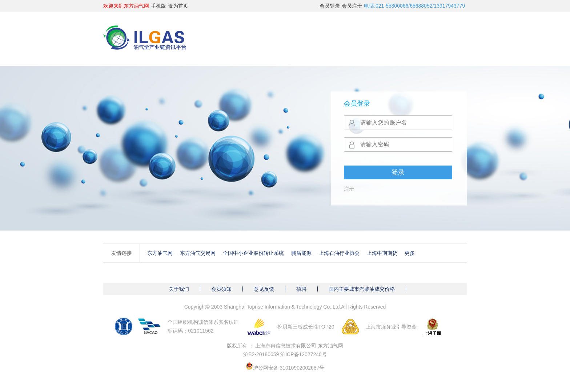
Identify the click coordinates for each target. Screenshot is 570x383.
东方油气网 (160, 253)
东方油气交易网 (198, 253)
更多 (410, 253)
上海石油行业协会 (339, 253)
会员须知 (221, 289)
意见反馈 (264, 289)
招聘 (301, 289)
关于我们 (179, 289)
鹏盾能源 (301, 253)
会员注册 (352, 6)
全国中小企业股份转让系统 (253, 253)
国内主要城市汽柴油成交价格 (362, 289)
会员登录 (330, 6)
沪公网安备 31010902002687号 (289, 368)
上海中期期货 (382, 253)
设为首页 (178, 6)
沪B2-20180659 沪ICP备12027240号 (285, 354)
